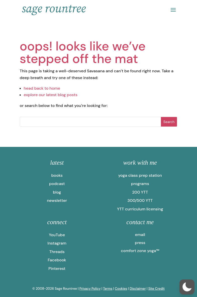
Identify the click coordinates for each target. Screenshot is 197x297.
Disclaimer (138, 288)
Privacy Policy (90, 288)
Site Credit (156, 288)
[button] (186, 286)
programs (140, 183)
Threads (57, 251)
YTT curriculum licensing (140, 209)
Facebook (57, 260)
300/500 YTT (140, 200)
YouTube (57, 234)
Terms (107, 288)
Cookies (121, 288)
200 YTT (140, 192)
